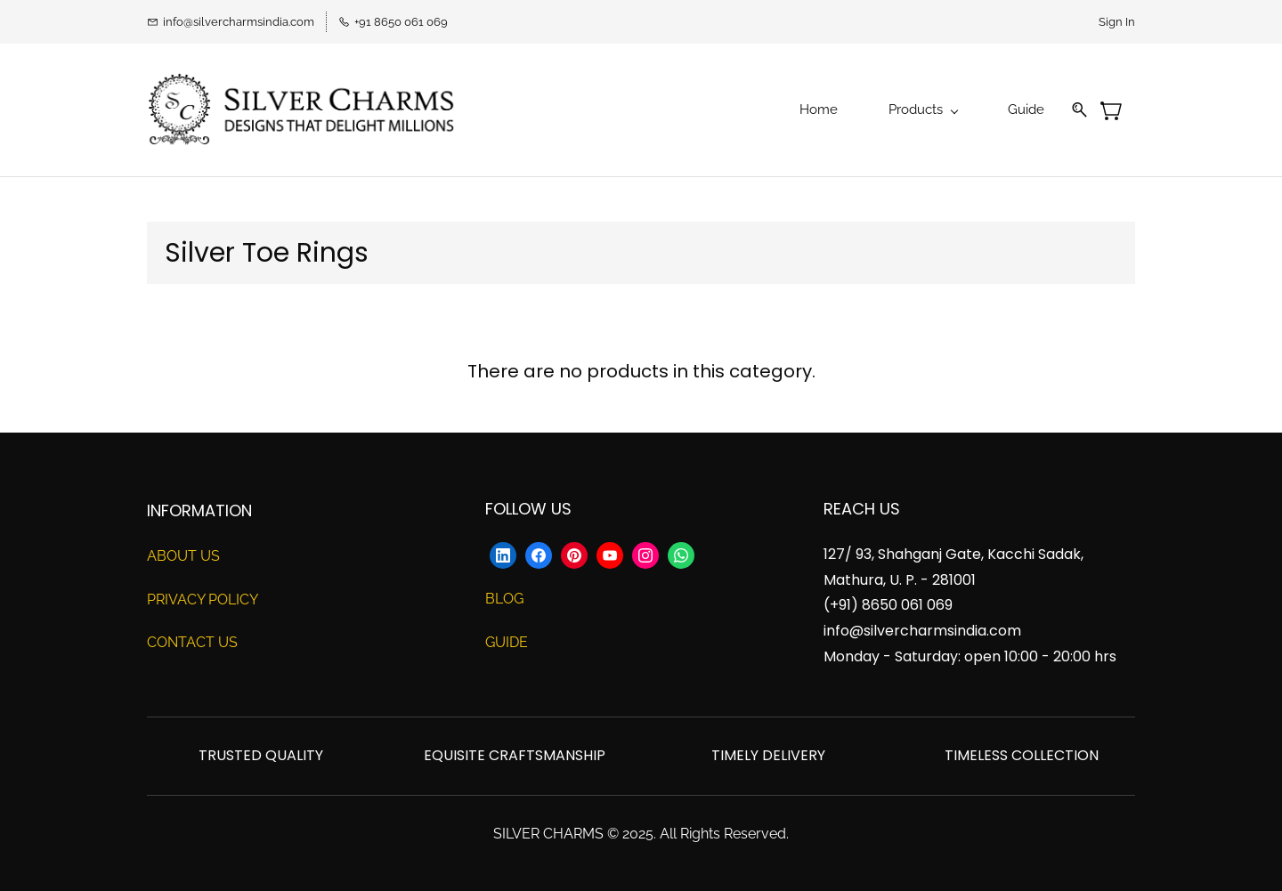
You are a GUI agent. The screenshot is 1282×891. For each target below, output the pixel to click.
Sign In (1117, 21)
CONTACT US (192, 642)
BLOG (504, 598)
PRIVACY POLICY (202, 599)
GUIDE (506, 642)
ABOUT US (183, 555)
